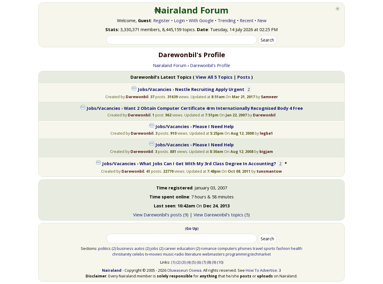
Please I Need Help (213, 126)
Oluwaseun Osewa (184, 270)
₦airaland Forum (191, 10)
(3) (183, 262)
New (261, 20)
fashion (283, 248)
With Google (201, 20)
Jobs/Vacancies (154, 89)
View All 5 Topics (214, 77)
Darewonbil (137, 96)
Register (161, 20)
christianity (121, 254)
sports (269, 248)
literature (193, 254)
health (296, 248)
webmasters (213, 254)
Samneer (269, 96)
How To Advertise (261, 270)
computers (227, 248)
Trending (227, 20)
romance (209, 248)
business (125, 248)
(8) (209, 262)
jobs (154, 248)
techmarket (260, 254)
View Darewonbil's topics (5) (222, 215)
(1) (173, 262)
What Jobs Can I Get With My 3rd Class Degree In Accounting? (207, 163)
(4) (188, 262)
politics (104, 248)
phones (245, 248)
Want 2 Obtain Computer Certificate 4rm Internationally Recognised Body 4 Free (213, 108)
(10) (220, 262)
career (170, 248)
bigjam (266, 151)
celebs (138, 254)
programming (238, 254)
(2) (114, 248)
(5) (194, 262)
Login (179, 20)
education (186, 248)
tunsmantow (269, 171)
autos (139, 248)
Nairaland (111, 270)
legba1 (266, 133)
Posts (243, 77)
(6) (199, 262)
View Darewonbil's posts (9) (161, 215)
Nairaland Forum (169, 65)
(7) (204, 262)
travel (258, 248)
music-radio (173, 254)
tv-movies (153, 254)
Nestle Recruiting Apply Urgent (210, 89)
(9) (214, 262)
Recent (246, 20)
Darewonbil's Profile (210, 65)
